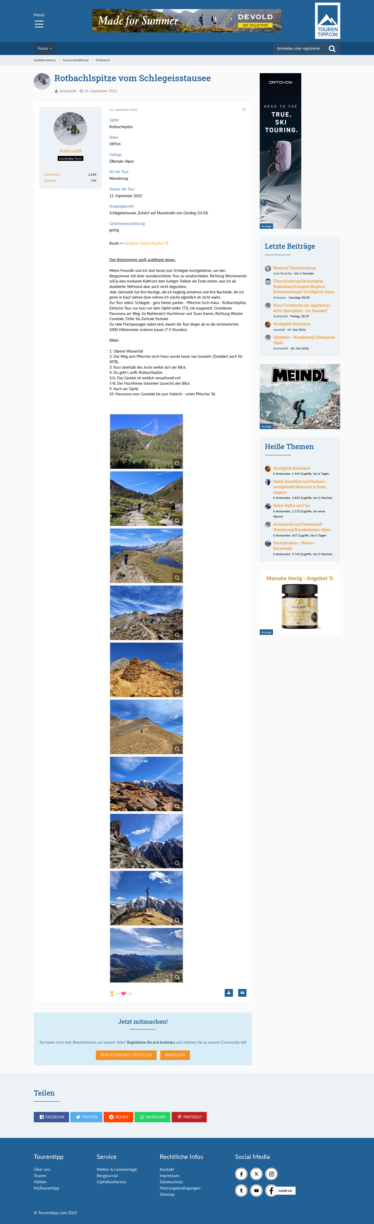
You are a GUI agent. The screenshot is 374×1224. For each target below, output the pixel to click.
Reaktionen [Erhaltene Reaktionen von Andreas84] (52, 174)
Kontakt (167, 1169)
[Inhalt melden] (229, 993)
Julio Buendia (282, 273)
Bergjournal (107, 1175)
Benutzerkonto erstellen (126, 1055)
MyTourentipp (46, 1187)
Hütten (40, 1181)
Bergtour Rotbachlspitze (144, 243)
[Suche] (332, 48)
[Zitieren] (242, 993)
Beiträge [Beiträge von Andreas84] (50, 180)
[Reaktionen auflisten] (121, 993)
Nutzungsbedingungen (180, 1187)
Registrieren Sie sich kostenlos (151, 1042)
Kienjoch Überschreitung (294, 267)
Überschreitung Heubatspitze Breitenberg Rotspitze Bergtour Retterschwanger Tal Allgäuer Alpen (304, 286)
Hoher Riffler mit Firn (291, 505)
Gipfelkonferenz (111, 1181)
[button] (51, 1117)
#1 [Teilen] (244, 109)
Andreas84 (68, 91)
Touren (40, 1175)
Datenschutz (171, 1181)
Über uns (42, 1169)
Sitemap (167, 1194)
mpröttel (279, 330)
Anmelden (175, 1055)
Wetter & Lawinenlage (117, 1169)
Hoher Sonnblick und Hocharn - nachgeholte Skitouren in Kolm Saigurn (300, 486)
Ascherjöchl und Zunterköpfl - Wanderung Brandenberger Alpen (302, 527)
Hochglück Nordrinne (291, 323)
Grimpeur (279, 297)
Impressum (169, 1175)
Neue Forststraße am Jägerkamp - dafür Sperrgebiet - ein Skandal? (302, 308)
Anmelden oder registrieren (298, 48)
